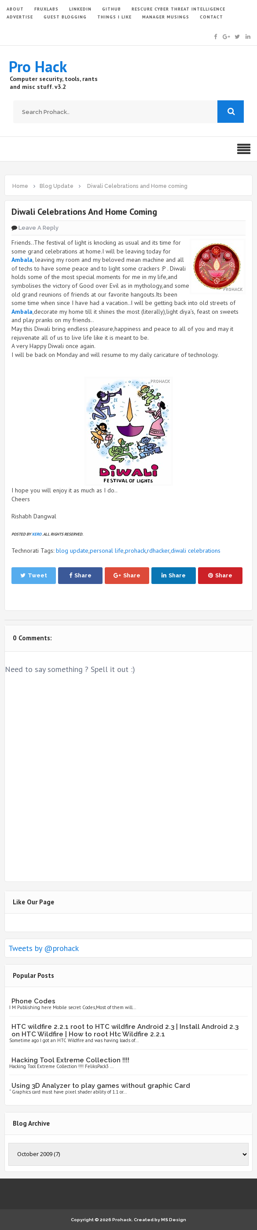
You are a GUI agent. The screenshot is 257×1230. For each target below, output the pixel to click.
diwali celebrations (195, 550)
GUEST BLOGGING (65, 17)
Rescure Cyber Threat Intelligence (178, 9)
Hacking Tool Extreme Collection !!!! (70, 1060)
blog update (72, 550)
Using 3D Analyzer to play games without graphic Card (100, 1086)
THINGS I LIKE (114, 17)
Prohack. (123, 1219)
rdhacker (158, 550)
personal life (107, 550)
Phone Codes (33, 1001)
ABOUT (15, 9)
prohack (135, 550)
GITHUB (111, 9)
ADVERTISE (20, 17)
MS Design (173, 1219)
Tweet (33, 575)
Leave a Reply (38, 227)
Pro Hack (38, 66)
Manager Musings (165, 17)
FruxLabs (46, 9)
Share (80, 575)
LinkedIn (80, 9)
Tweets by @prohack (43, 948)
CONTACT (211, 17)
